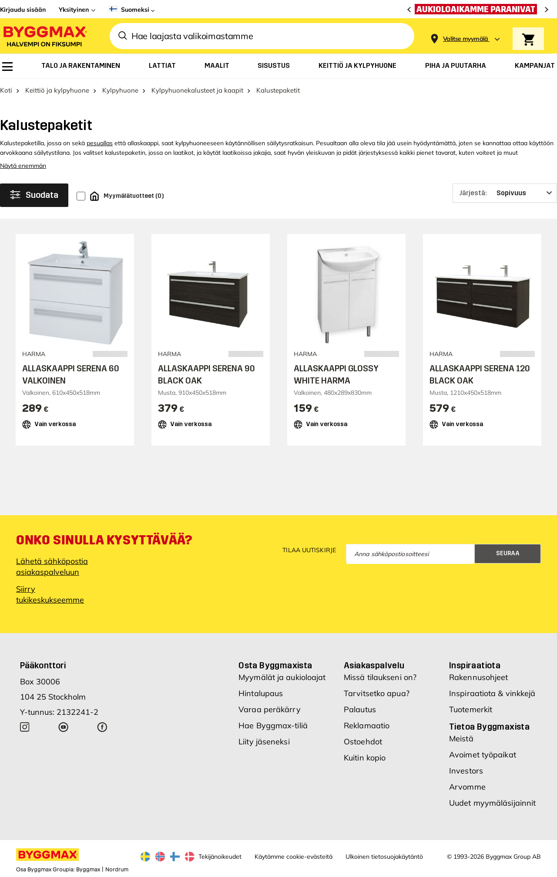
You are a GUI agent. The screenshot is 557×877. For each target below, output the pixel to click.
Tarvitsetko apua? (376, 693)
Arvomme (467, 787)
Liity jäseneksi (264, 742)
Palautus (360, 709)
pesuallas (100, 143)
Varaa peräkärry (269, 709)
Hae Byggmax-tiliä (273, 725)
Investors (466, 771)
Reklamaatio (366, 725)
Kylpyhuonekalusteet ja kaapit (197, 90)
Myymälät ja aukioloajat (281, 677)
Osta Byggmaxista (275, 665)
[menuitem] (7, 66)
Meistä (461, 739)
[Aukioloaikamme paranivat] (478, 9)
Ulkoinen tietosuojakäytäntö (384, 856)
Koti (6, 90)
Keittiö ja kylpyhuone (57, 90)
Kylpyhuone (120, 90)
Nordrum (116, 870)
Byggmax (88, 870)
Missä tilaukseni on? (380, 677)
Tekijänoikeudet (220, 856)
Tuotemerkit (470, 709)
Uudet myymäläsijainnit (492, 803)
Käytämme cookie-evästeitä (293, 856)
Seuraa (508, 553)
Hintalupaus (260, 693)
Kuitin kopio (365, 758)
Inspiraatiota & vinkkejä (492, 693)
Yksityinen (74, 9)
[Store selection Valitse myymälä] (465, 39)
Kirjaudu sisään (23, 9)
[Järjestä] (505, 193)
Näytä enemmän (23, 166)
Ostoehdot (363, 742)
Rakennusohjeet (478, 677)
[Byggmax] (44, 36)
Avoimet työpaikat (482, 755)
